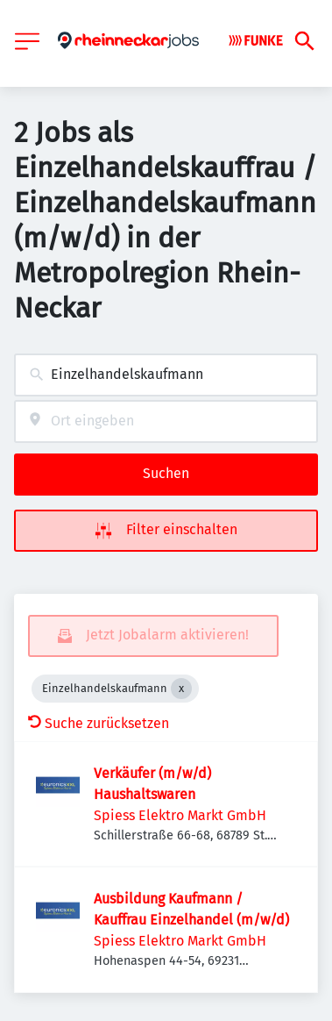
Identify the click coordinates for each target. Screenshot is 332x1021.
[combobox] (166, 374)
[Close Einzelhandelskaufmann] (181, 688)
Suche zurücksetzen (98, 723)
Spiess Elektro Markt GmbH (180, 815)
